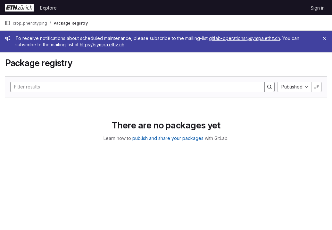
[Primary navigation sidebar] (8, 23)
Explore (48, 8)
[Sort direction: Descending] (316, 87)
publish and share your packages (167, 138)
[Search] (134, 87)
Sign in (318, 8)
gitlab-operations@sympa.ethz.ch (244, 38)
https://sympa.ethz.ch (102, 44)
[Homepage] (19, 8)
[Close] (324, 38)
